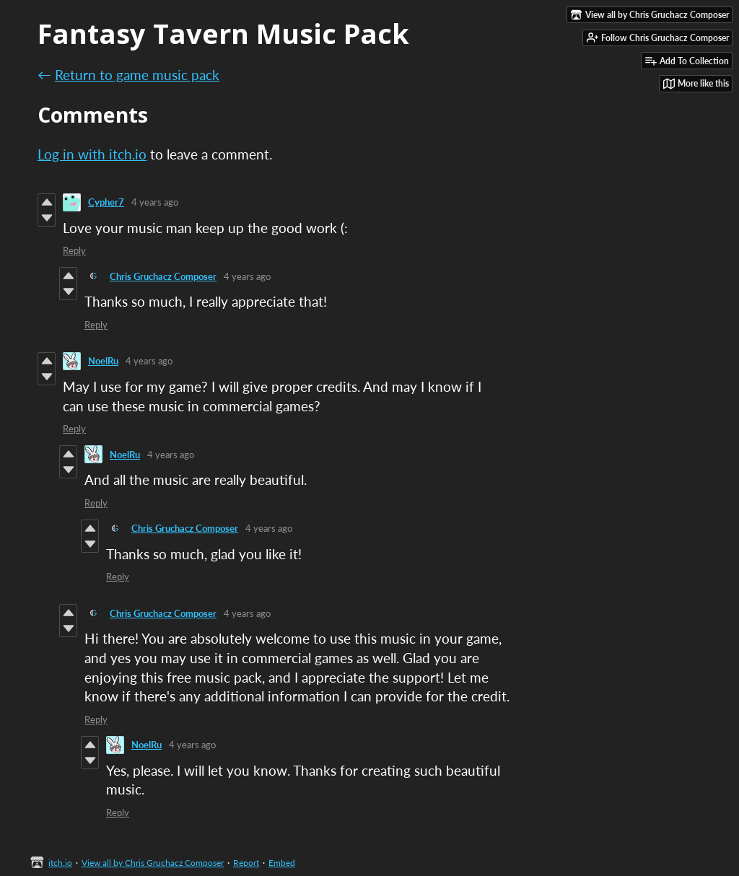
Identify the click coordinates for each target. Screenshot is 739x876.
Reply (74, 250)
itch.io (60, 862)
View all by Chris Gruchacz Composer (153, 862)
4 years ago (154, 202)
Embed (281, 862)
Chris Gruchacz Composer (163, 276)
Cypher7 (106, 202)
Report (246, 862)
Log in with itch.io (92, 154)
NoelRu (103, 361)
